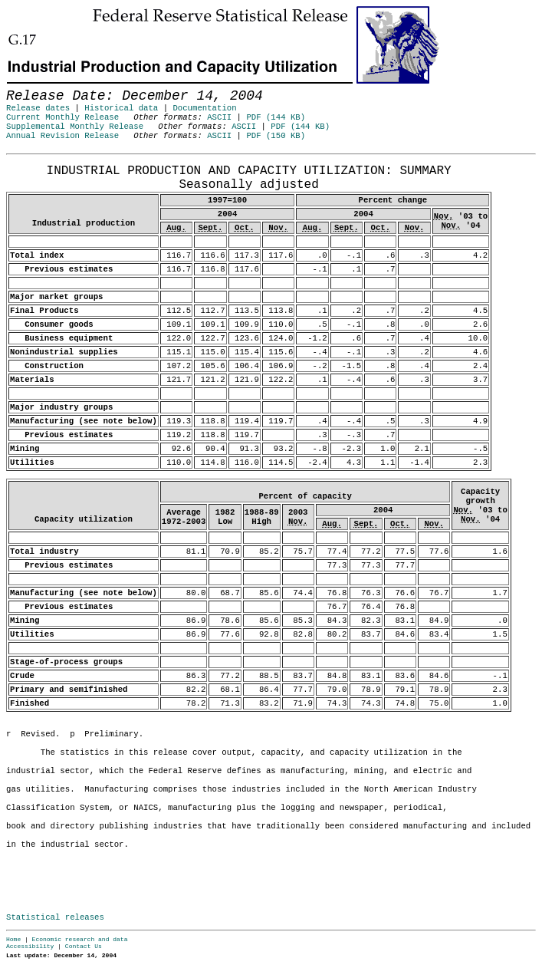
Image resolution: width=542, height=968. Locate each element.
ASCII (219, 117)
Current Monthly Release (62, 117)
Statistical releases (55, 917)
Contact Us (83, 946)
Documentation (204, 108)
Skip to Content (24, 86)
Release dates (38, 108)
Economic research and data (80, 939)
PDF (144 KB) (275, 117)
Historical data (121, 108)
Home (13, 939)
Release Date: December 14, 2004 (44, 162)
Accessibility (30, 946)
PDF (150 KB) (275, 135)
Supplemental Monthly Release (74, 126)
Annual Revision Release (62, 135)
